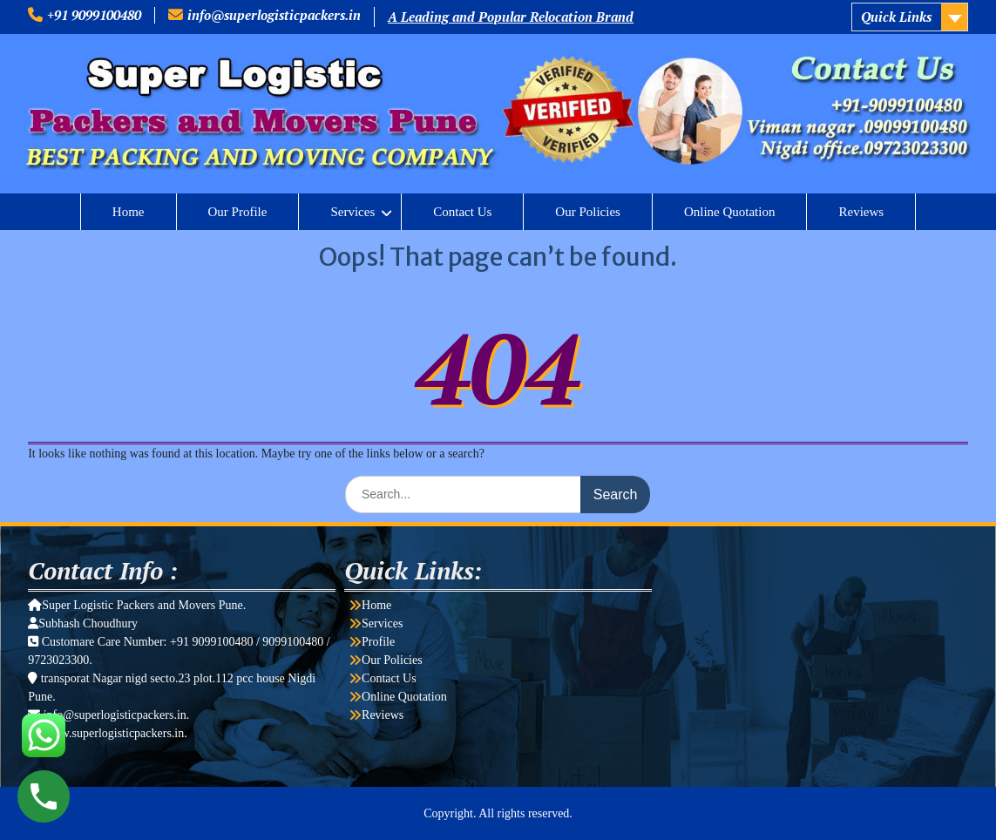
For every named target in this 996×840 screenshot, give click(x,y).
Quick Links (896, 16)
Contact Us (462, 212)
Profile (378, 641)
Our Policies (587, 212)
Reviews (861, 212)
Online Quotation (730, 212)
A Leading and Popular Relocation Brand (511, 16)
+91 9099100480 (94, 15)
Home (128, 212)
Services (352, 212)
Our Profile (238, 212)
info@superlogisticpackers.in (274, 15)
